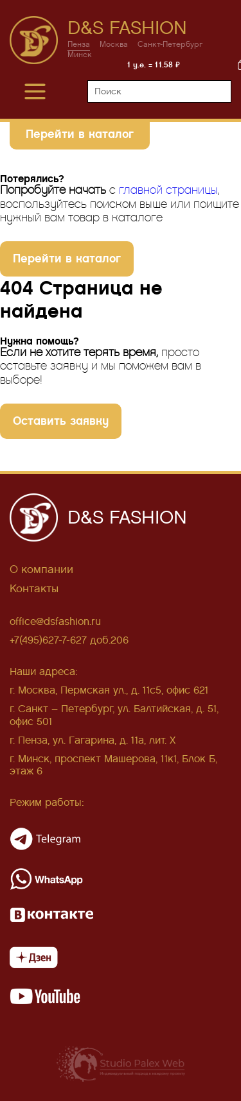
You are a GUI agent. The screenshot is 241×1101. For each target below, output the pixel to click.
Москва (114, 44)
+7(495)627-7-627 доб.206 (69, 640)
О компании (41, 569)
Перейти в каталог (80, 133)
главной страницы (168, 190)
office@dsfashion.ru (55, 621)
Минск (79, 55)
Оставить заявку (61, 420)
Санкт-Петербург (170, 44)
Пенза (78, 44)
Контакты (34, 588)
